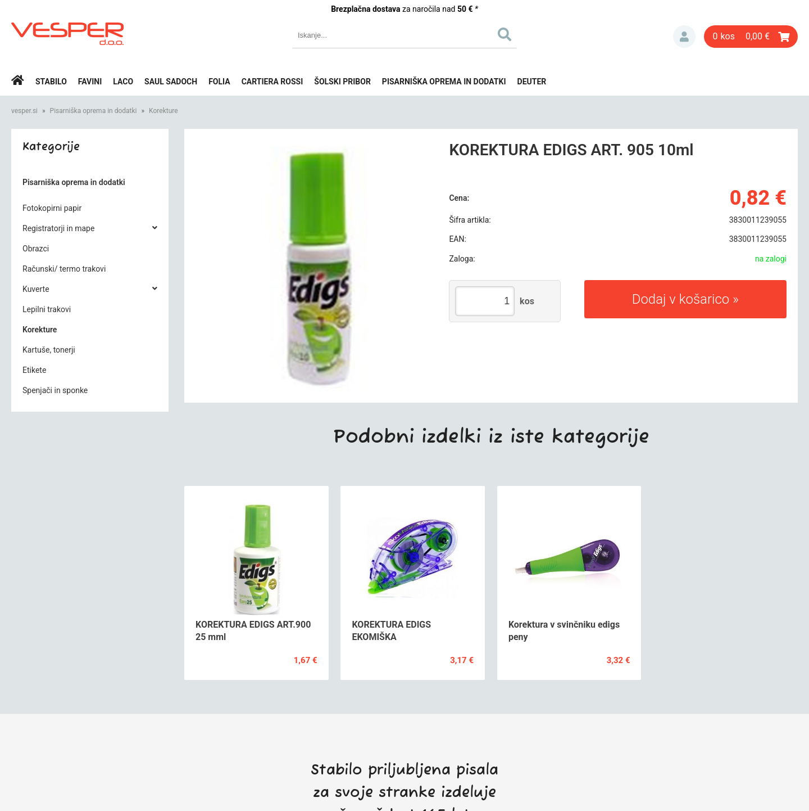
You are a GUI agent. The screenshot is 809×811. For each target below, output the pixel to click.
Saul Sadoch (170, 81)
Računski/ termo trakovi (64, 268)
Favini (90, 81)
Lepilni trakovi (46, 309)
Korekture (163, 111)
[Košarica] (751, 36)
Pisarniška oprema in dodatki (444, 81)
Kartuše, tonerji (48, 349)
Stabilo (51, 81)
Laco (123, 81)
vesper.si (24, 111)
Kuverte (35, 289)
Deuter (532, 81)
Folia (219, 81)
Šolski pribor (342, 81)
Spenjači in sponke (55, 390)
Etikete (34, 370)
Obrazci (35, 248)
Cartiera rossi (272, 81)
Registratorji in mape (58, 228)
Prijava (684, 36)
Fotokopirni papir (51, 208)
